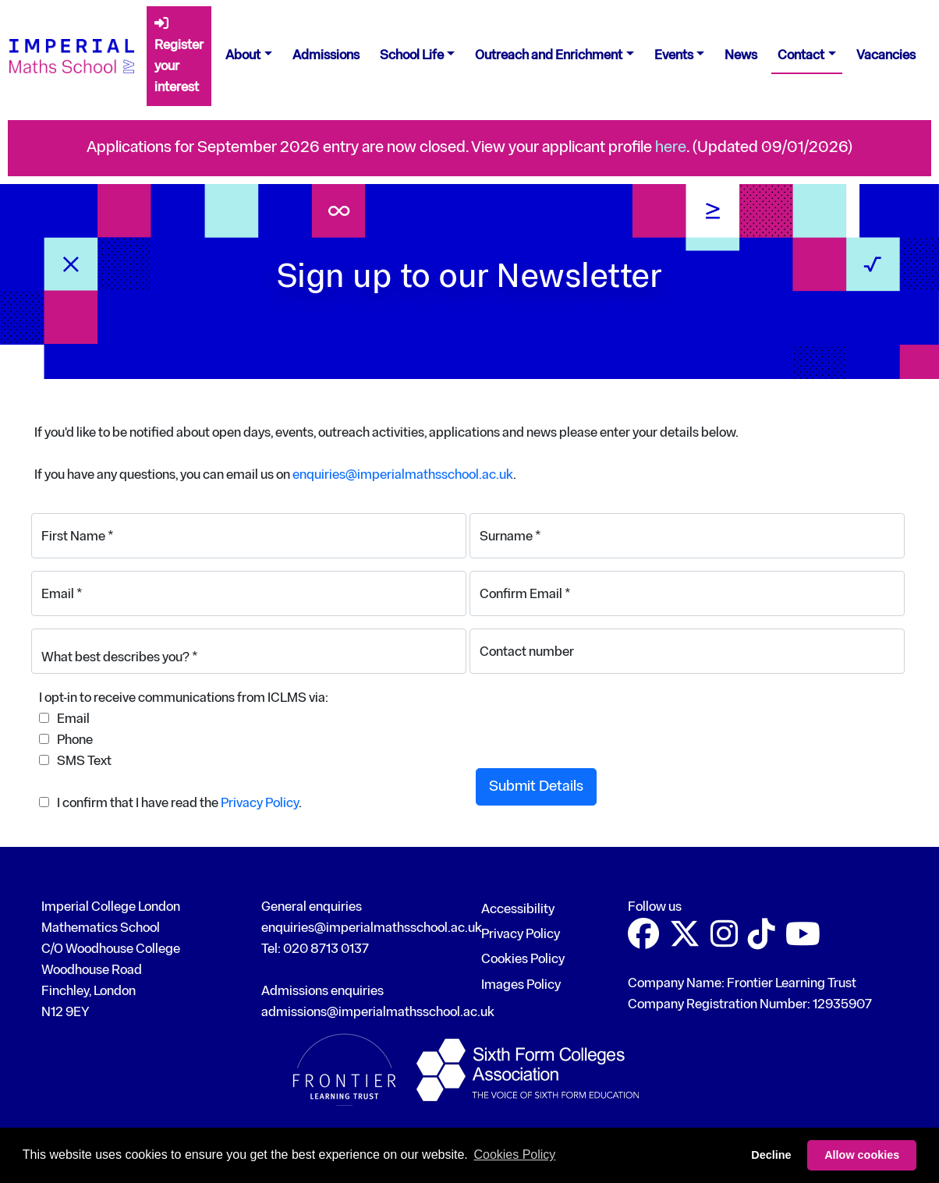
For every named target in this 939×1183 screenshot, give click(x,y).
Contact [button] (801, 55)
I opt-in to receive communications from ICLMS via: (183, 698)
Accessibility (518, 909)
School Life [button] (412, 55)
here (670, 148)
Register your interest (179, 55)
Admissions (326, 55)
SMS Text (84, 761)
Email (73, 719)
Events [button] (673, 55)
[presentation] (594, 710)
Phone (75, 740)
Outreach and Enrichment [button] (548, 55)
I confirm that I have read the (137, 803)
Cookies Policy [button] (514, 1154)
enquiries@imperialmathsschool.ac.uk (402, 475)
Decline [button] (771, 1155)
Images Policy (521, 985)
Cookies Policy (523, 959)
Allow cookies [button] (861, 1155)
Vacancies (886, 55)
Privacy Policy (260, 803)
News (741, 55)
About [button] (242, 55)
